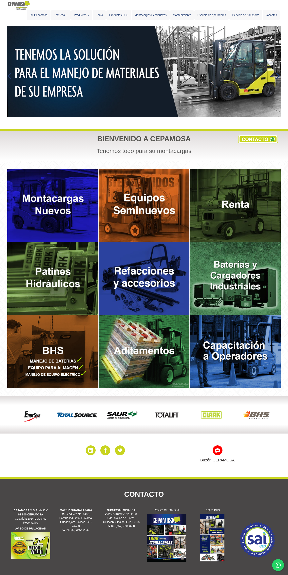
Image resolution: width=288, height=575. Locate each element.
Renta (99, 15)
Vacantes (271, 15)
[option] (32, 415)
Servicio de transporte (245, 15)
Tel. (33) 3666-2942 (77, 529)
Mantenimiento (182, 15)
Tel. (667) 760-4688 (122, 526)
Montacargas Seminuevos (151, 15)
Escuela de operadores (211, 15)
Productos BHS (118, 15)
